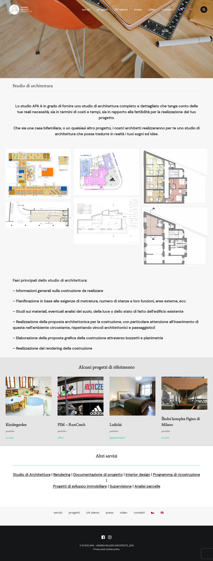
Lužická (115, 424)
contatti (167, 10)
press (138, 10)
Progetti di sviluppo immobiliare (80, 486)
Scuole (9, 437)
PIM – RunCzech (71, 424)
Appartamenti (117, 437)
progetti (102, 10)
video (152, 10)
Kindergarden (16, 424)
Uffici (61, 437)
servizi (86, 10)
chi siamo (121, 10)
